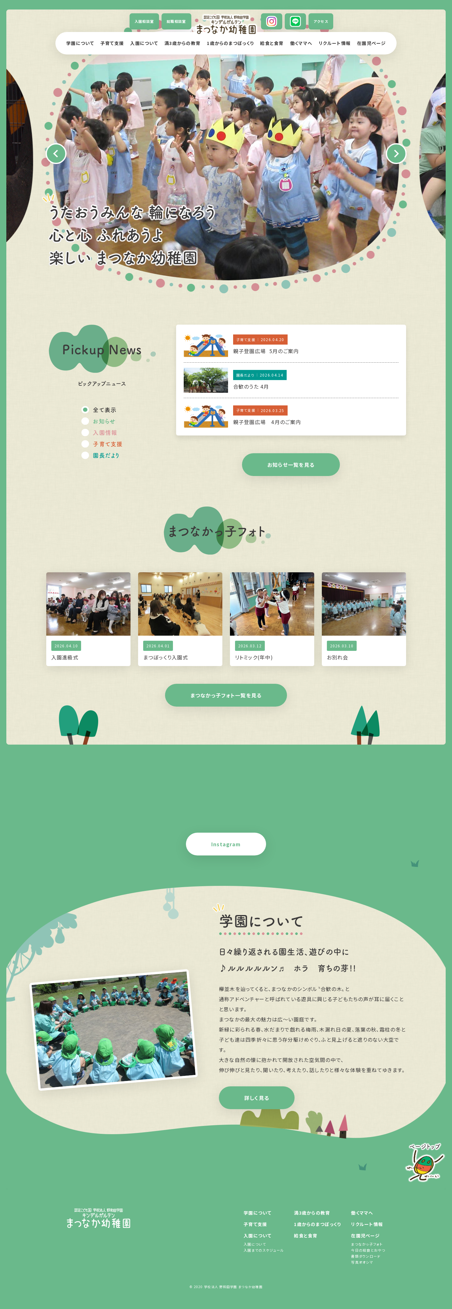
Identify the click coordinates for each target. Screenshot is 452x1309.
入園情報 (105, 432)
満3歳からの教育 (182, 43)
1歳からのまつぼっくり (230, 43)
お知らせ (104, 421)
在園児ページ (371, 43)
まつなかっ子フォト (367, 1244)
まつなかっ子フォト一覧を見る (226, 695)
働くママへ (301, 43)
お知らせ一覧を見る (291, 464)
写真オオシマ (362, 1262)
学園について (80, 43)
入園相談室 (144, 21)
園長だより (106, 455)
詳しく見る (256, 1098)
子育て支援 (112, 43)
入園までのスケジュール (264, 1250)
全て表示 (105, 409)
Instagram (226, 844)
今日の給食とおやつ (368, 1250)
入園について (144, 43)
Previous (56, 153)
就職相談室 (176, 21)
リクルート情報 (335, 43)
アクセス (321, 21)
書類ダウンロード (365, 1256)
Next (396, 153)
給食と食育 (271, 43)
